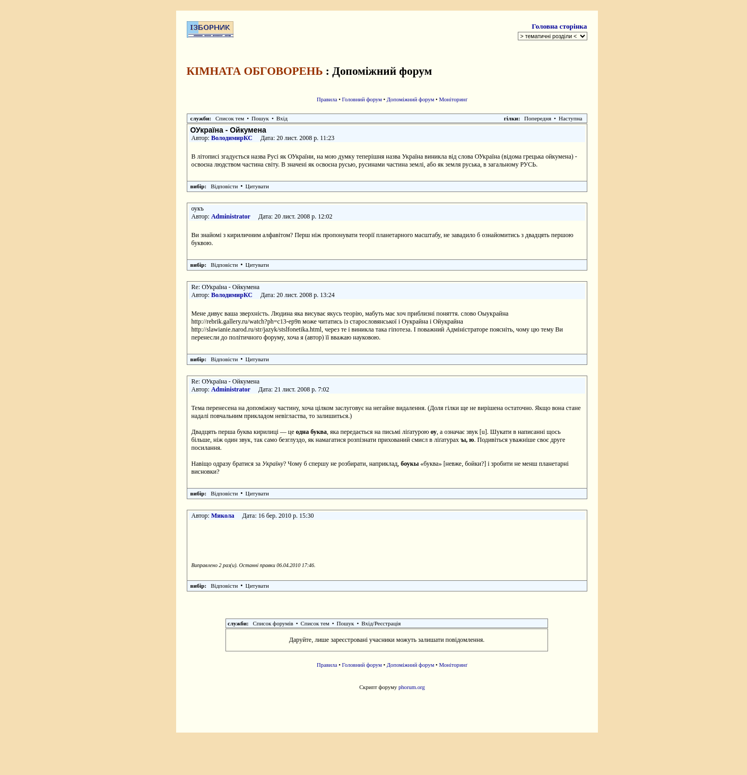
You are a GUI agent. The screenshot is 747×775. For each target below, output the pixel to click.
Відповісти (224, 186)
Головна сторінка (559, 26)
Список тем (229, 118)
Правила (327, 99)
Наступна (571, 118)
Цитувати (257, 186)
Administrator (230, 216)
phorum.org (411, 687)
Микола (222, 515)
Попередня (537, 118)
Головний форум (362, 99)
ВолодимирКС (232, 138)
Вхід (282, 118)
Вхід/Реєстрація (381, 623)
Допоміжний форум (411, 99)
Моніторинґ (453, 99)
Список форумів (273, 623)
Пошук (260, 118)
